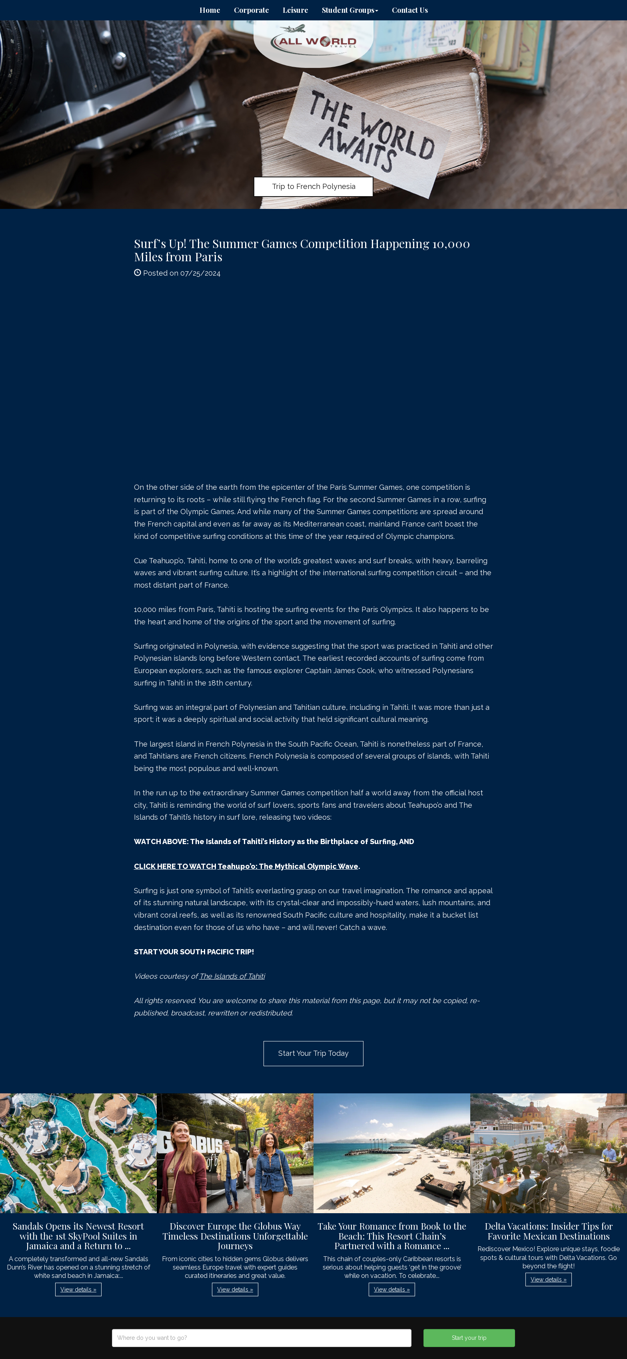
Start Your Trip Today (313, 1053)
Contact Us (410, 10)
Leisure (295, 10)
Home (210, 10)
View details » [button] (78, 1289)
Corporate (251, 10)
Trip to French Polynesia (313, 186)
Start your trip (469, 1338)
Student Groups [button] (350, 10)
